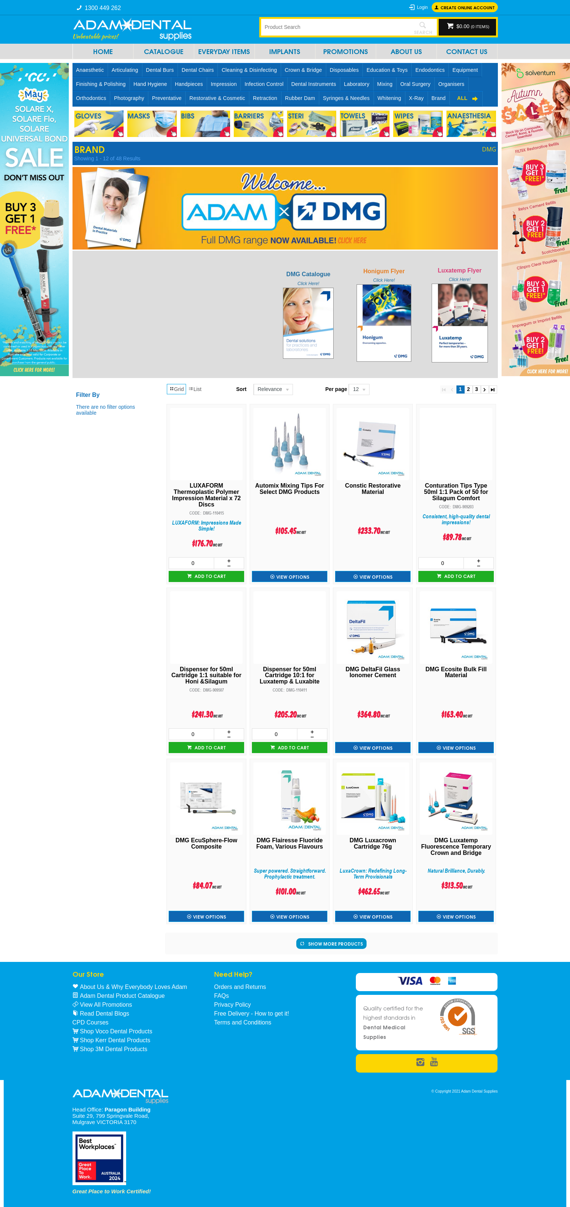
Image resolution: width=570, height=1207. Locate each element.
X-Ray (416, 98)
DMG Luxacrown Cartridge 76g (373, 843)
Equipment (465, 70)
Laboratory (357, 84)
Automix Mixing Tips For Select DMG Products (289, 489)
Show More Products (335, 943)
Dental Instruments (313, 84)
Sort (241, 389)
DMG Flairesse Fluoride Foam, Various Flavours (289, 843)
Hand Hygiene (150, 84)
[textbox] (335, 27)
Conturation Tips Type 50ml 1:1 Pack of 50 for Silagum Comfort (456, 492)
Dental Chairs (198, 70)
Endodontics (430, 70)
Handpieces (189, 84)
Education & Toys (387, 70)
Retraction (265, 98)
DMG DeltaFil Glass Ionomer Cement (372, 672)
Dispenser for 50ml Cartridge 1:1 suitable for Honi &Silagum (206, 675)
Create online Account (468, 7)
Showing (107, 158)
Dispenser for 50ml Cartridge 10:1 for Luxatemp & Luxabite (290, 675)
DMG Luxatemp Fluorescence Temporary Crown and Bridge (456, 846)
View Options (292, 576)
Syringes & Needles (346, 98)
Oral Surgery (415, 84)
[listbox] (273, 389)
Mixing (385, 84)
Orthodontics (91, 98)
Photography (129, 98)
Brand (439, 98)
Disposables (344, 70)
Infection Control (263, 84)
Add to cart (209, 575)
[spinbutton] (191, 563)
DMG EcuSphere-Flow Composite (206, 843)
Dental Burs (160, 70)
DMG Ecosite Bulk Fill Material (455, 672)
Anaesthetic (90, 70)
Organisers (451, 84)
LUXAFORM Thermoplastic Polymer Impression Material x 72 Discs (206, 495)
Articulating (125, 70)
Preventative (167, 98)
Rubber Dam (300, 98)
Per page (336, 389)
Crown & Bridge (303, 70)
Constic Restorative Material (373, 489)
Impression (224, 84)
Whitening (389, 98)
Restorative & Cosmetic (217, 98)
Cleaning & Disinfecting (249, 70)
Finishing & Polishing (101, 84)
